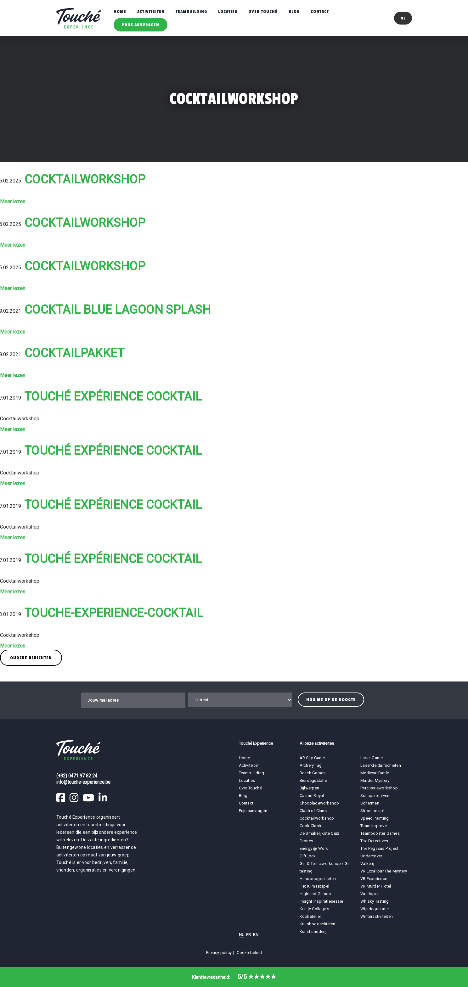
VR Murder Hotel (375, 886)
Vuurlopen (370, 893)
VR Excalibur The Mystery (383, 871)
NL (241, 934)
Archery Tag (311, 765)
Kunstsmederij (313, 931)
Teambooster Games (380, 833)
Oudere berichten (31, 657)
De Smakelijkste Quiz (319, 833)
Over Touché (263, 11)
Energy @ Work (314, 848)
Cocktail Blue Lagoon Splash (118, 310)
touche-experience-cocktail (114, 613)
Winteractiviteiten (376, 916)
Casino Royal (312, 795)
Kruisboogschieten (317, 924)
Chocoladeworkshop (319, 803)
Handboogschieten (318, 878)
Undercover (371, 856)
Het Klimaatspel (314, 886)
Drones (306, 840)
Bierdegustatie (313, 780)
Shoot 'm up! (372, 810)
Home (120, 11)
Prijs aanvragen (140, 24)
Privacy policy (219, 952)
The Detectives (374, 840)
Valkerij (367, 863)
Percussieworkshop (379, 788)
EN (255, 934)
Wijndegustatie (374, 908)
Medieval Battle (374, 773)
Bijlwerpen (309, 788)
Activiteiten (151, 11)
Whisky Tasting (374, 901)
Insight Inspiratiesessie (321, 901)
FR (248, 934)
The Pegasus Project (379, 848)
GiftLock (308, 856)
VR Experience (374, 878)
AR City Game (312, 757)
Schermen (369, 803)
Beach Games (312, 773)
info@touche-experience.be (83, 782)
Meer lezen (12, 202)
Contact (320, 11)
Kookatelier (310, 916)
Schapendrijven (374, 795)
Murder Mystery (374, 780)
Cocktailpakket (74, 353)
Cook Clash (310, 825)
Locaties (227, 11)
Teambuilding (191, 11)
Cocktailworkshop (85, 179)
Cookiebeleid (249, 952)
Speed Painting (374, 818)
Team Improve (373, 825)
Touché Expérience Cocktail (113, 396)
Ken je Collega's (315, 908)
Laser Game (371, 757)
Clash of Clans (313, 810)
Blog (294, 11)
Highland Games (315, 893)
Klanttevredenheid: (234, 977)
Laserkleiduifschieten (380, 765)
